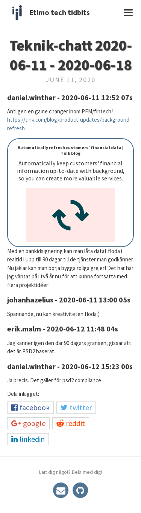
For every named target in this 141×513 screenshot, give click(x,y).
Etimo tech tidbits (59, 12)
